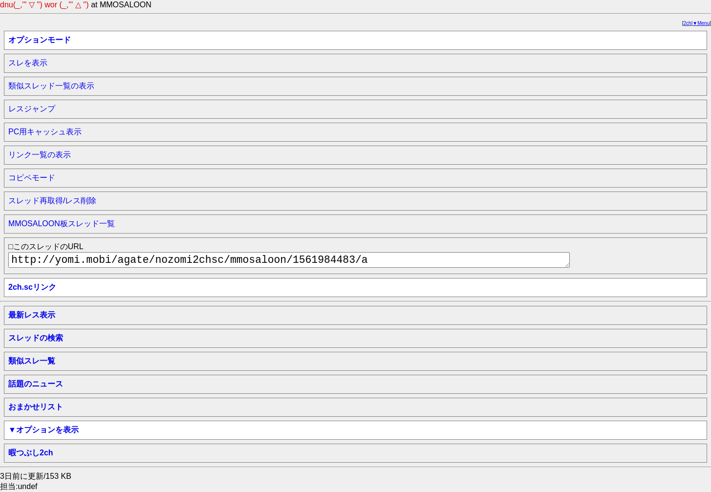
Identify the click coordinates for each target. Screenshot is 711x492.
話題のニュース (35, 384)
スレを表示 (27, 63)
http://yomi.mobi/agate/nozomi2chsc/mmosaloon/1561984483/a (289, 260)
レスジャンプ (31, 109)
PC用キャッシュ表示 (45, 132)
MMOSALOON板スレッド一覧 (61, 223)
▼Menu (701, 23)
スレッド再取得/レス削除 (52, 200)
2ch (687, 23)
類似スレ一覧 (31, 361)
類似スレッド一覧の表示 (51, 86)
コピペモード (31, 177)
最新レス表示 (31, 315)
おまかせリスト (35, 407)
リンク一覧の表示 (39, 154)
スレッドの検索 (35, 338)
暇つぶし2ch (30, 453)
